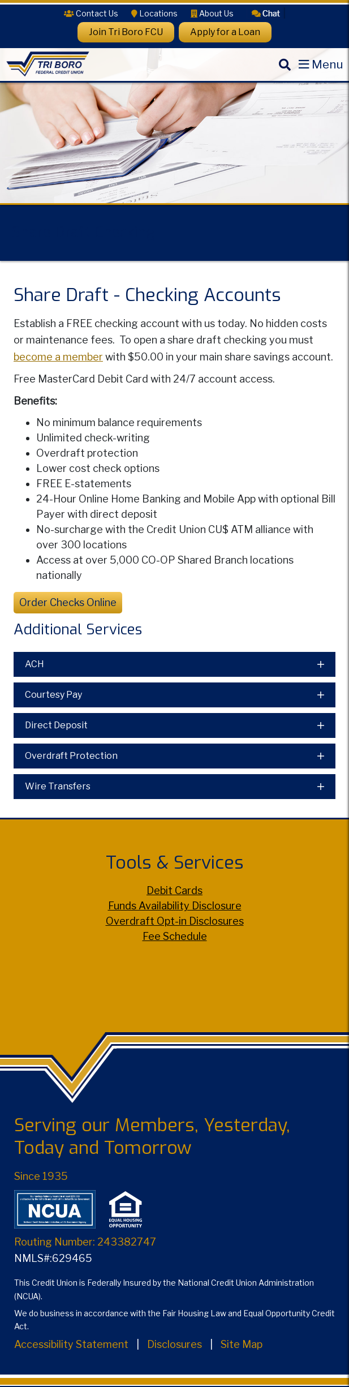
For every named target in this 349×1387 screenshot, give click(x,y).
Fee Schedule (175, 936)
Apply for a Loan (225, 32)
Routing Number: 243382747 (85, 1242)
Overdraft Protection (71, 755)
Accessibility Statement (71, 1344)
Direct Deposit (56, 725)
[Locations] (154, 13)
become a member (58, 357)
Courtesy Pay (53, 694)
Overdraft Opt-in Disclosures (175, 921)
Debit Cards (174, 890)
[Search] (284, 74)
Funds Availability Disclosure (175, 906)
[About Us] (212, 13)
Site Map (241, 1344)
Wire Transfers (58, 786)
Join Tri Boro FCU (126, 32)
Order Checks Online (68, 602)
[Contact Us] (91, 13)
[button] (266, 12)
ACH (34, 664)
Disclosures (174, 1344)
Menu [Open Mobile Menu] (327, 64)
